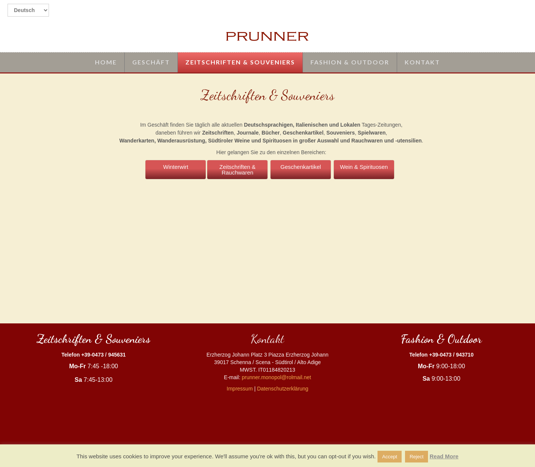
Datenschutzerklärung (282, 389)
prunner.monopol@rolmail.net (276, 377)
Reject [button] (416, 456)
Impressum (240, 389)
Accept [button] (389, 456)
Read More (444, 456)
